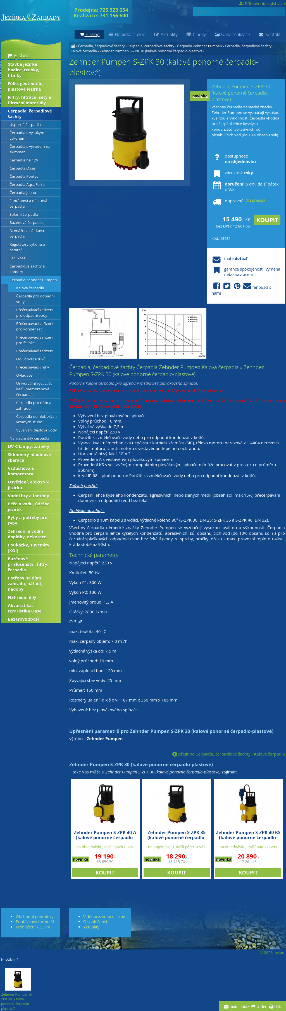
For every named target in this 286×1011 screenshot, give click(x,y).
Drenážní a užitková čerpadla (26, 233)
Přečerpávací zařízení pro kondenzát (34, 326)
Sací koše (17, 258)
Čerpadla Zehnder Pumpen (33, 279)
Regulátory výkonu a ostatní (27, 247)
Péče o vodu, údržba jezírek (28, 506)
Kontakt (269, 34)
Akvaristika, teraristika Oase (25, 608)
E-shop (18, 55)
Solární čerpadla (23, 214)
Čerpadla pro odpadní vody (35, 299)
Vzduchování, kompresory (22, 471)
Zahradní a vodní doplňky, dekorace (27, 533)
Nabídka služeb (126, 34)
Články (196, 34)
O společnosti (95, 921)
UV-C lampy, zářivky (28, 446)
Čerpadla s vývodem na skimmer (29, 149)
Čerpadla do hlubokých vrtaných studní (36, 419)
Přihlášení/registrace (261, 3)
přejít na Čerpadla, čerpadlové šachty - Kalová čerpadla (228, 754)
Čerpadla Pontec (23, 176)
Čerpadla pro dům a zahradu (33, 405)
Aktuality (165, 34)
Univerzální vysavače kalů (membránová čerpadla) (34, 389)
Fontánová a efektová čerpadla (28, 203)
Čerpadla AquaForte (27, 184)
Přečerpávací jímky (32, 367)
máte (229, 258)
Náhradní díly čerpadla (29, 438)
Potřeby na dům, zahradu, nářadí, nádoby (25, 583)
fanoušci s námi (241, 289)
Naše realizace (232, 34)
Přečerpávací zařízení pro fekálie (34, 340)
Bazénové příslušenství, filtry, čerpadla (28, 564)
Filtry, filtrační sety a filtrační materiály (29, 99)
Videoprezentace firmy (104, 916)
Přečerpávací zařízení (34, 350)
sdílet (260, 1007)
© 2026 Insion (272, 952)
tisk (277, 1007)
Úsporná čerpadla (25, 124)
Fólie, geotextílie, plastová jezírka (26, 86)
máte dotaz (238, 1007)
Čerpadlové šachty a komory (27, 269)
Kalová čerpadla (30, 287)
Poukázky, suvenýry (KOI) (28, 547)
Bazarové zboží (23, 619)
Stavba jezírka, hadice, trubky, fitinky (23, 69)
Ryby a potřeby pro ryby (27, 520)
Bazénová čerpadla (26, 222)
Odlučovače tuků (31, 359)
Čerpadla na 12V (23, 160)
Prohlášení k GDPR (33, 927)
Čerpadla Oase (22, 168)
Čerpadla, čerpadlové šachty (101, 45)
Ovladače (24, 375)
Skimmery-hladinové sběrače (29, 457)
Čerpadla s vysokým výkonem (26, 135)
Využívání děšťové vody (36, 430)
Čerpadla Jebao (22, 192)
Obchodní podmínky (34, 916)
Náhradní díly (22, 597)
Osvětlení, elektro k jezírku (28, 484)
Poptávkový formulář (35, 921)
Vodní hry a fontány (28, 495)
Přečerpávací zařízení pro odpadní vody (34, 312)
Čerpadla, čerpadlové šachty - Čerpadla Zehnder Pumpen (175, 45)
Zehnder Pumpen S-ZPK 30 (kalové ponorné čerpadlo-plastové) (152, 50)
